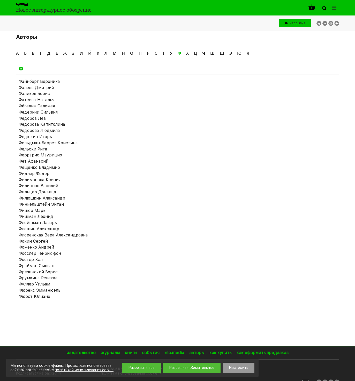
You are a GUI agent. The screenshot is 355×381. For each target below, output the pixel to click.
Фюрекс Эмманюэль (40, 290)
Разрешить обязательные (191, 368)
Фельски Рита (33, 149)
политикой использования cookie (84, 370)
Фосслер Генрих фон (40, 253)
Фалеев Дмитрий (36, 87)
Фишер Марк (32, 210)
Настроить (238, 368)
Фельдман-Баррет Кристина (48, 142)
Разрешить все (141, 368)
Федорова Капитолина (42, 124)
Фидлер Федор (34, 173)
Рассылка (297, 23)
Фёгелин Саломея (37, 106)
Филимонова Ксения (40, 179)
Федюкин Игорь (35, 136)
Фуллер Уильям (34, 284)
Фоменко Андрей (36, 247)
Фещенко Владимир (39, 167)
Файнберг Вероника (39, 81)
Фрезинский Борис (38, 271)
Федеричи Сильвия (38, 112)
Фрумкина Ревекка (38, 277)
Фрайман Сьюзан (36, 265)
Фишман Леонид (36, 216)
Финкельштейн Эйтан (41, 204)
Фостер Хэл (31, 259)
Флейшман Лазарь (38, 222)
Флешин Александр (39, 228)
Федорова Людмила (39, 130)
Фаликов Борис (34, 93)
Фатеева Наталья (36, 99)
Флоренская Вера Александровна (53, 235)
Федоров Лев (32, 118)
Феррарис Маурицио (40, 155)
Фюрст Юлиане (34, 296)
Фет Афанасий (33, 161)
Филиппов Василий (38, 185)
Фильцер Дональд (37, 191)
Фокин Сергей (33, 241)
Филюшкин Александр (42, 198)
